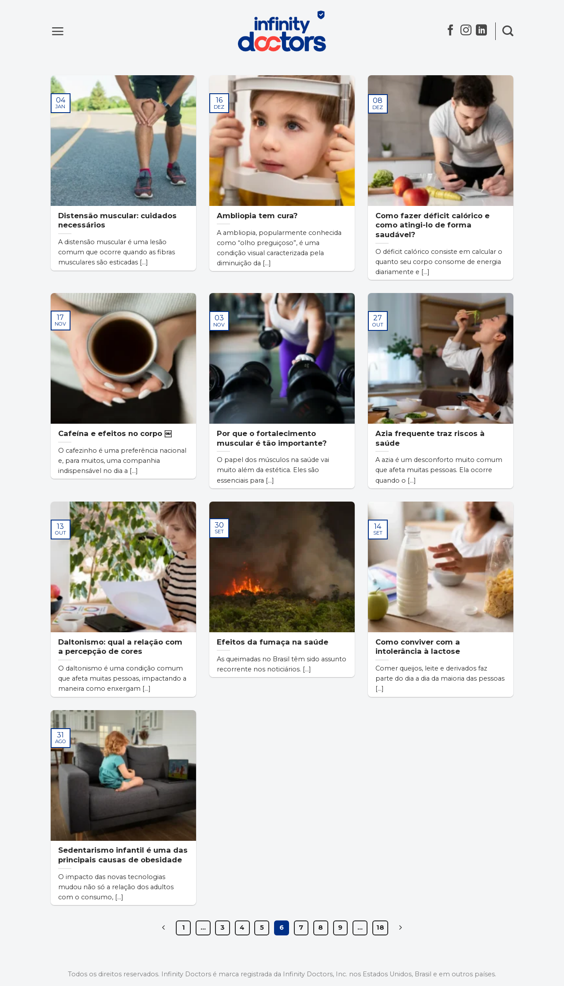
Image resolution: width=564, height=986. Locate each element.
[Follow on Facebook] (450, 32)
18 (380, 927)
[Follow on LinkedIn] (481, 32)
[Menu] (57, 31)
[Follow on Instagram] (465, 32)
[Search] (507, 31)
